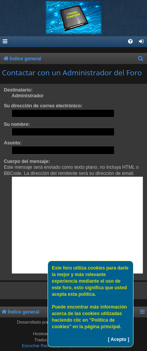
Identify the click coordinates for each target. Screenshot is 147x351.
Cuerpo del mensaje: (27, 161)
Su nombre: (17, 124)
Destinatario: (18, 90)
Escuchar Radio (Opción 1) (47, 345)
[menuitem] (141, 42)
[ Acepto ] (118, 339)
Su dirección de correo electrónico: (43, 106)
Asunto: (13, 143)
